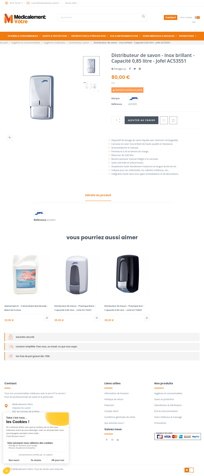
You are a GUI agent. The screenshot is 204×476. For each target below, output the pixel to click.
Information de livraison (116, 393)
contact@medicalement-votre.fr (45, 3)
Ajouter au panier (141, 120)
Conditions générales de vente (119, 417)
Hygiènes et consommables (168, 393)
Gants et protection (164, 399)
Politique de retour (113, 399)
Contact (170, 17)
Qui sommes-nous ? (114, 422)
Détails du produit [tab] (98, 195)
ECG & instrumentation (166, 411)
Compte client (111, 411)
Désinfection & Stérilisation (168, 405)
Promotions (160, 422)
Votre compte (186, 17)
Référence (116, 104)
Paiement (109, 405)
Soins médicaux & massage (168, 417)
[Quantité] (116, 120)
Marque (115, 98)
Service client (71, 3)
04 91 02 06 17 (16, 3)
